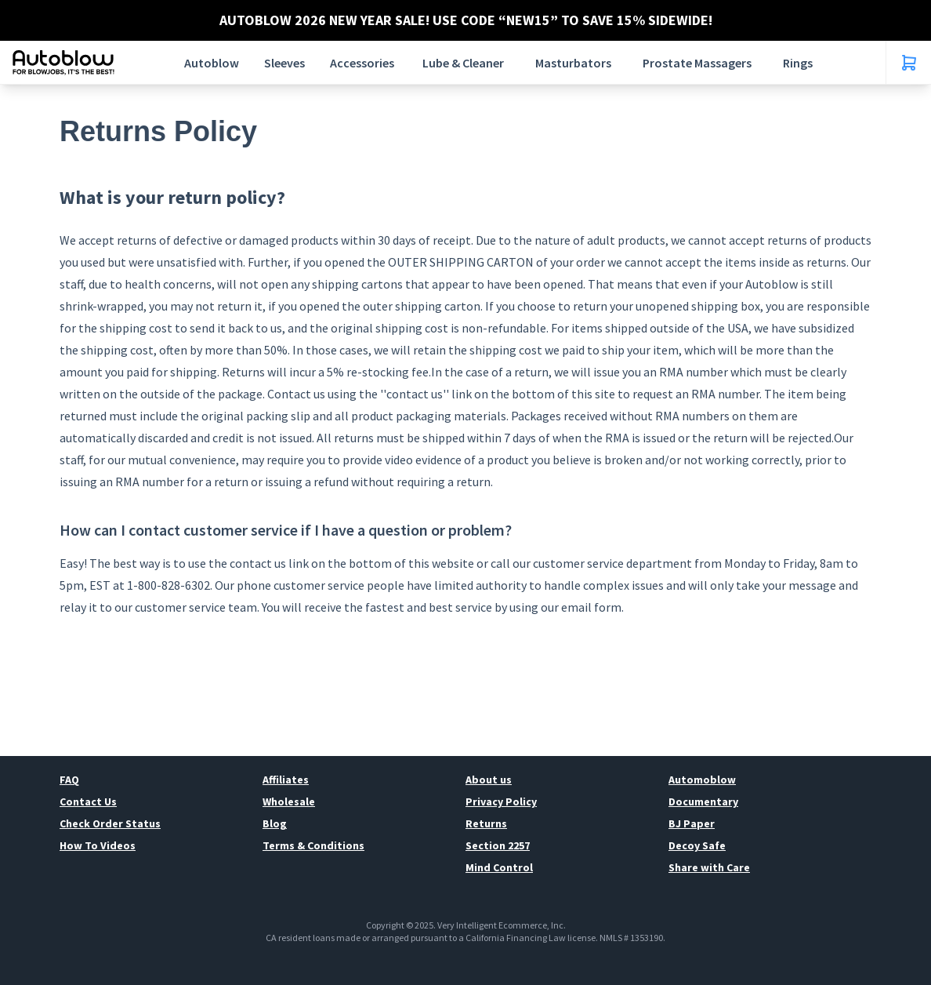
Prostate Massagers (697, 63)
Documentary (703, 801)
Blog (275, 823)
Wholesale (289, 801)
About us (489, 779)
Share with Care (709, 867)
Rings (798, 63)
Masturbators (573, 63)
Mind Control (499, 867)
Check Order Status (110, 823)
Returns (486, 823)
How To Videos (98, 845)
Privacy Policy (501, 801)
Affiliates (286, 779)
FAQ (69, 779)
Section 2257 (498, 845)
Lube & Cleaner (463, 63)
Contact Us (88, 801)
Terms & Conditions (313, 845)
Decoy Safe (697, 845)
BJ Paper (691, 823)
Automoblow (702, 779)
